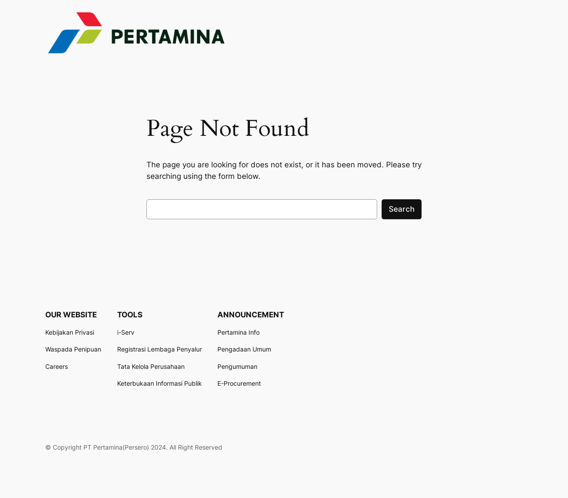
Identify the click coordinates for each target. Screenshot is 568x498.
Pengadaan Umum (244, 349)
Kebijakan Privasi (69, 332)
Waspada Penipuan (73, 349)
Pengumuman (237, 366)
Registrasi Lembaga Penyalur (159, 349)
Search (401, 209)
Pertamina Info (238, 332)
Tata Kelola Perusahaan (151, 366)
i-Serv (125, 332)
